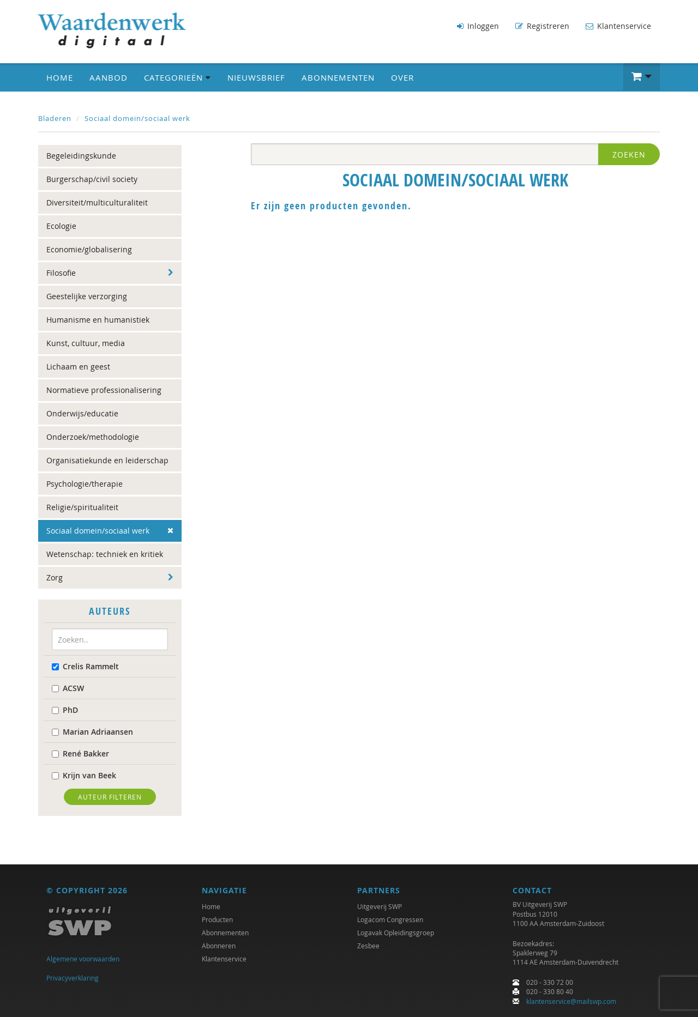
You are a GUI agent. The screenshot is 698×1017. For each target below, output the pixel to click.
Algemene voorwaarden (82, 959)
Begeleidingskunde (81, 155)
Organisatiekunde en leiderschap (107, 460)
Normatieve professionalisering (103, 390)
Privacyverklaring (72, 977)
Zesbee (368, 946)
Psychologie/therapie (84, 484)
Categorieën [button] (177, 76)
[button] (641, 76)
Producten (217, 920)
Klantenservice (618, 26)
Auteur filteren (110, 796)
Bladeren (54, 118)
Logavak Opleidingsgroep (395, 933)
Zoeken (629, 154)
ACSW (68, 687)
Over (402, 76)
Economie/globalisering (89, 249)
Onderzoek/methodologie (92, 437)
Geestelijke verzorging (86, 296)
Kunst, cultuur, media (85, 343)
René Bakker (80, 753)
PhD (65, 709)
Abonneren (219, 946)
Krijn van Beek (84, 775)
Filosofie (61, 273)
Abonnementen (338, 76)
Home (59, 76)
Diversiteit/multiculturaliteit (97, 202)
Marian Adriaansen (92, 731)
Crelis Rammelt (85, 666)
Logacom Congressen (390, 920)
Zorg (54, 577)
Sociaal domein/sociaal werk (137, 118)
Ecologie (61, 226)
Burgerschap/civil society (91, 179)
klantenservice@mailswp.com (571, 1001)
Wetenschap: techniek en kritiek (104, 554)
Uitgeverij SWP (379, 907)
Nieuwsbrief (256, 76)
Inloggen (478, 26)
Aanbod (108, 76)
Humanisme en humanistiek (97, 319)
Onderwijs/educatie (82, 413)
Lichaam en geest (78, 366)
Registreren (542, 26)
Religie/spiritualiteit (82, 507)
